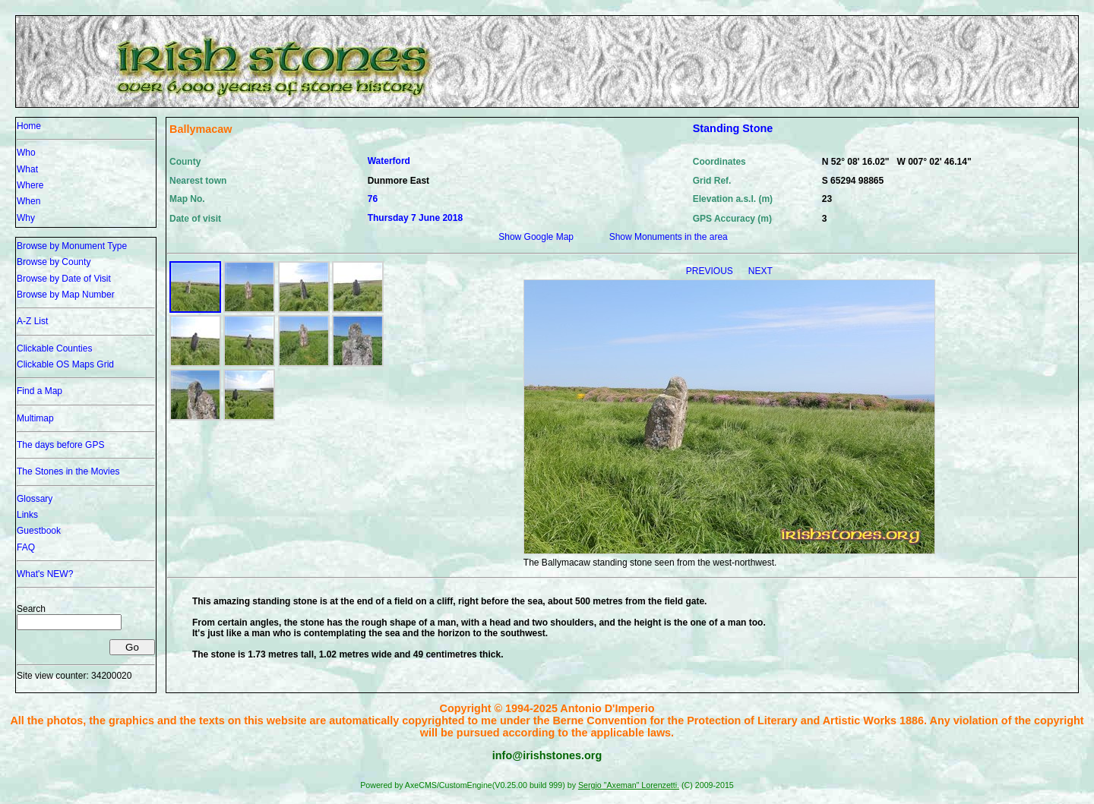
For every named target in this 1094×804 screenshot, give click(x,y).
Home (29, 126)
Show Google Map (536, 237)
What (27, 169)
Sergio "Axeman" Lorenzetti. (628, 785)
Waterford (389, 161)
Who (26, 152)
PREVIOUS (710, 271)
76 (373, 199)
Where (30, 185)
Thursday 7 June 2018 (415, 218)
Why (26, 218)
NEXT (760, 271)
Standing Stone (733, 128)
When (28, 201)
